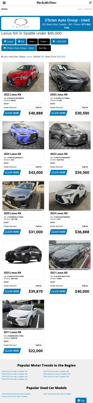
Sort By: (44, 48)
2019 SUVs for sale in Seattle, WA (15, 379)
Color (44, 41)
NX (21, 41)
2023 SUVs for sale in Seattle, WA (15, 374)
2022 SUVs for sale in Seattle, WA (15, 377)
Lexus (8, 41)
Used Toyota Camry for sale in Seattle (16, 394)
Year (32, 41)
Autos (4, 9)
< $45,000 (59, 41)
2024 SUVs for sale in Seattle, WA (56, 371)
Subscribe (88, 9)
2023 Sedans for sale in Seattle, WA (56, 374)
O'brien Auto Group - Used (18, 48)
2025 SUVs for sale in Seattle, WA (15, 371)
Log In (80, 9)
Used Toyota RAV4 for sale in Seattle (57, 394)
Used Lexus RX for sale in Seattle (14, 396)
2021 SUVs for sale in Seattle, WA (56, 377)
